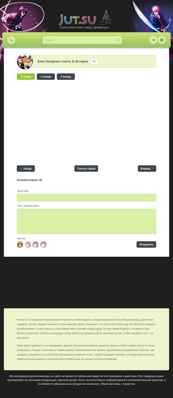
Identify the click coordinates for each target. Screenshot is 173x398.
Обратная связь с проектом (118, 384)
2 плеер (46, 76)
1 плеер (26, 76)
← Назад (25, 168)
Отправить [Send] (146, 244)
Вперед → (147, 168)
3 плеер (66, 76)
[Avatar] (20, 244)
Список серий (86, 168)
